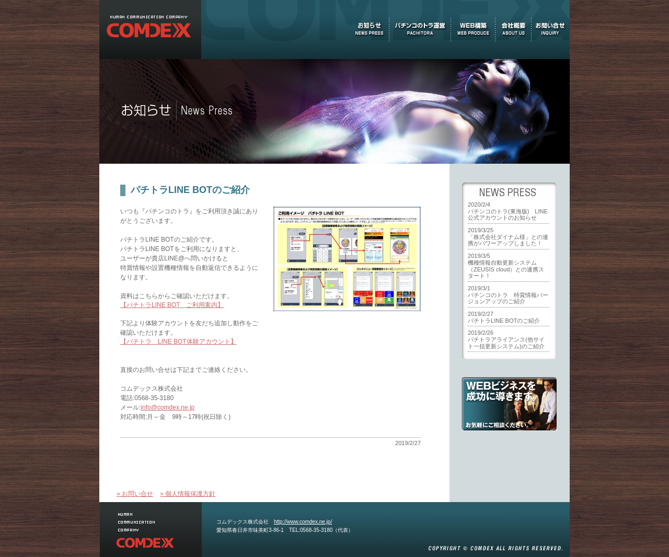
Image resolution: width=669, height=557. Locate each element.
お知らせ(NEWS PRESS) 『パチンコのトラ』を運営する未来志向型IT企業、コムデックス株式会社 (150, 29)
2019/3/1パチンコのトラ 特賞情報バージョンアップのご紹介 (508, 294)
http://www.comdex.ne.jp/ (303, 522)
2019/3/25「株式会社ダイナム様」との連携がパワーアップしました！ (508, 236)
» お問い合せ (135, 493)
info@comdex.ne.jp (167, 407)
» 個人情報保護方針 (187, 493)
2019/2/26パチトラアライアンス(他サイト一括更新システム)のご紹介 (506, 339)
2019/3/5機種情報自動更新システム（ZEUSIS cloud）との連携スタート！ (506, 266)
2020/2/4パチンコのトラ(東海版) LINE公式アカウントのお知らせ (508, 211)
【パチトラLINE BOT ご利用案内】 (172, 305)
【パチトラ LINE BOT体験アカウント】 (178, 341)
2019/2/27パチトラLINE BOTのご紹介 (504, 317)
